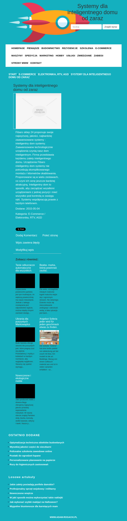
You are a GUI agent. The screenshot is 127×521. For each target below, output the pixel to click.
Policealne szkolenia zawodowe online (31, 451)
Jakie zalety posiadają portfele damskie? (32, 484)
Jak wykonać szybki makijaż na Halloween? (34, 502)
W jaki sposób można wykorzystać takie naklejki (36, 497)
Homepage (18, 48)
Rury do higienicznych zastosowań (29, 464)
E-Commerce (103, 48)
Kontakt (35, 63)
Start (13, 74)
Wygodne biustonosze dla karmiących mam (34, 506)
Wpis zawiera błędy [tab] (28, 242)
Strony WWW (19, 63)
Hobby (60, 55)
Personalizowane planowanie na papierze (32, 460)
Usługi (70, 55)
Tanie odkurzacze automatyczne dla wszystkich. (25, 268)
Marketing (47, 55)
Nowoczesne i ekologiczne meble (23, 378)
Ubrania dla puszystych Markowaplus (23, 321)
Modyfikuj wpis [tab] (25, 249)
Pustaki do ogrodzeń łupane (25, 455)
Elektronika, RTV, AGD (53, 74)
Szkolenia (86, 48)
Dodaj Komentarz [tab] (26, 235)
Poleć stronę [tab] (50, 235)
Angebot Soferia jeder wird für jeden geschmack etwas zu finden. (49, 322)
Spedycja (31, 55)
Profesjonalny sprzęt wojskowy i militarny (33, 488)
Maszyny (17, 55)
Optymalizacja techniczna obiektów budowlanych (37, 442)
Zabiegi (98, 55)
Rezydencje (70, 48)
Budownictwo (50, 48)
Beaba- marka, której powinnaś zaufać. (48, 268)
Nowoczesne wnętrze (21, 493)
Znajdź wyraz (110, 27)
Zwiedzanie (84, 55)
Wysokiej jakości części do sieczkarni (30, 447)
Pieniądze (33, 48)
